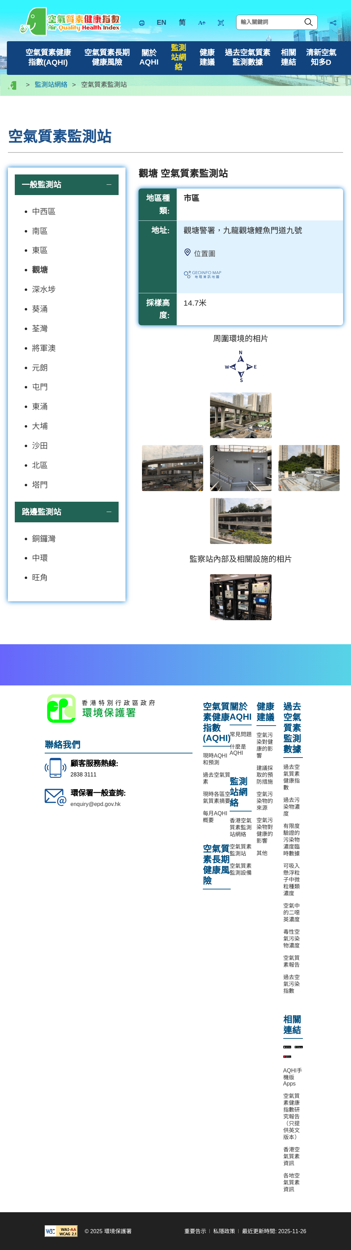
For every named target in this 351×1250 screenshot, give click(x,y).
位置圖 (205, 254)
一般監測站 (41, 184)
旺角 (40, 577)
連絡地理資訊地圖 (209, 276)
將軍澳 (44, 348)
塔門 (40, 484)
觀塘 (40, 269)
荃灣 (40, 328)
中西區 (44, 211)
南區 (40, 231)
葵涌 (40, 309)
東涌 (40, 406)
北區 (40, 465)
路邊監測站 (41, 512)
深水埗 (44, 289)
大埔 (40, 426)
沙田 (40, 445)
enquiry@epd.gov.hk (95, 804)
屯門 (40, 387)
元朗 (40, 367)
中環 (40, 558)
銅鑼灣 (44, 538)
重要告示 (195, 1231)
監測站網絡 (51, 85)
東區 (40, 250)
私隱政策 (224, 1231)
